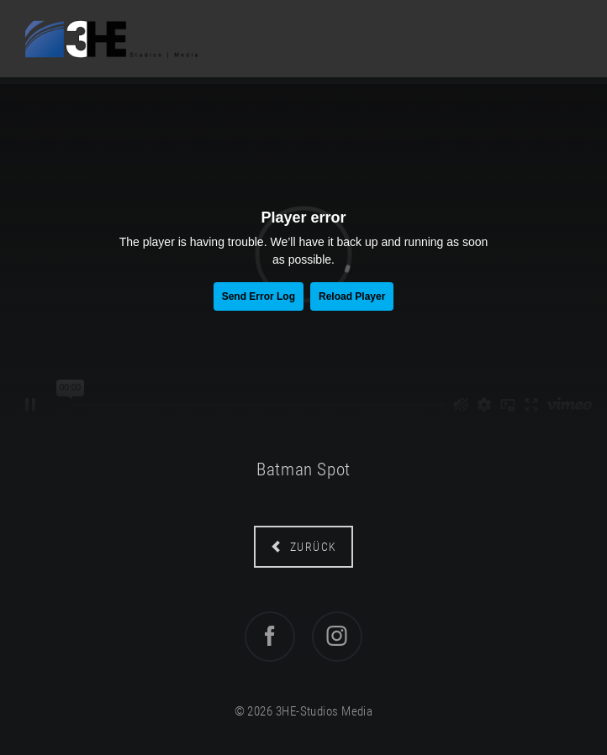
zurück (312, 546)
